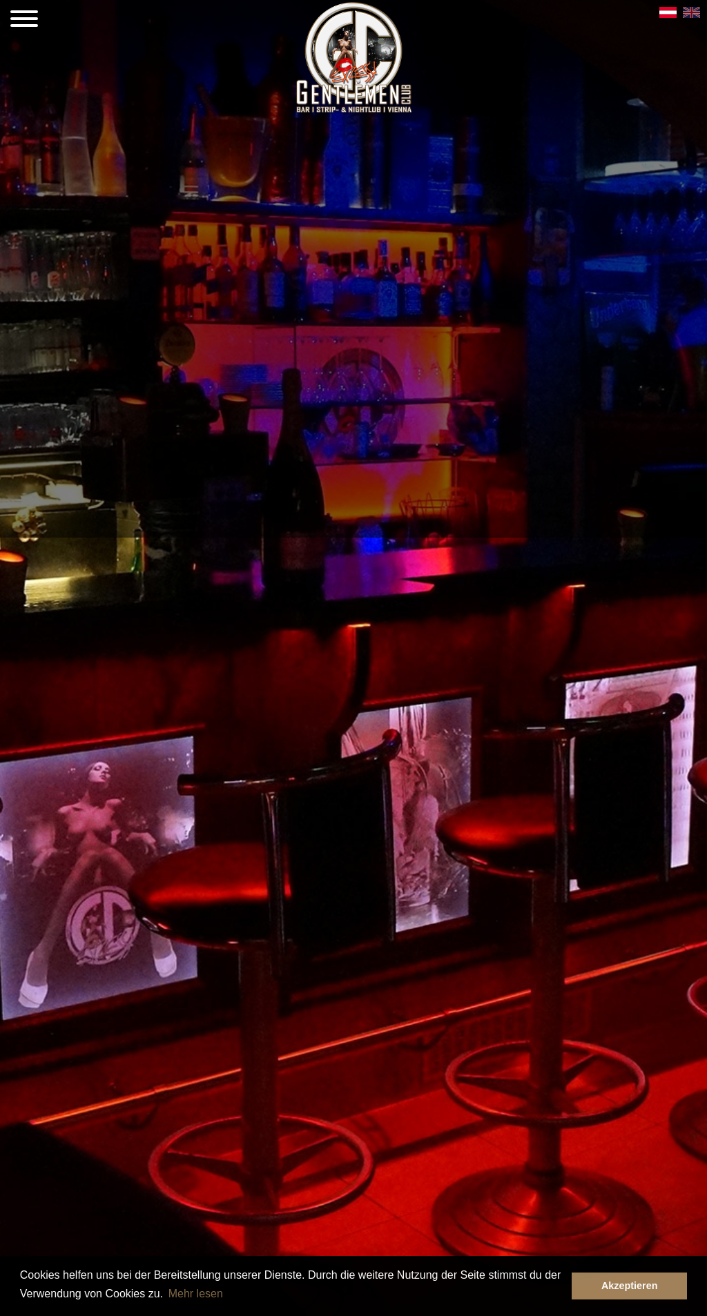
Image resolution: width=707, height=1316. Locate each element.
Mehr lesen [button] (195, 1293)
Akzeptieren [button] (629, 1285)
